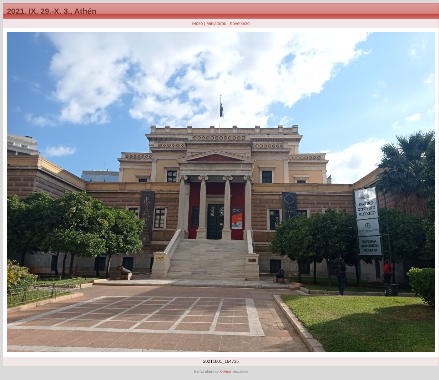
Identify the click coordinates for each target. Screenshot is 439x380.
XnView (226, 372)
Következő (239, 23)
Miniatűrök (216, 23)
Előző (197, 23)
